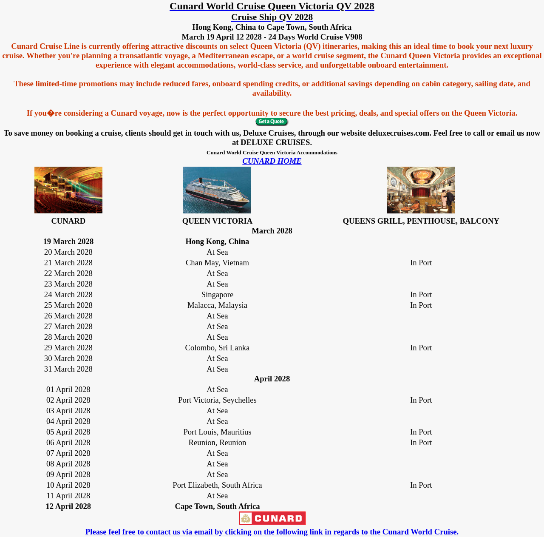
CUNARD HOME (271, 160)
